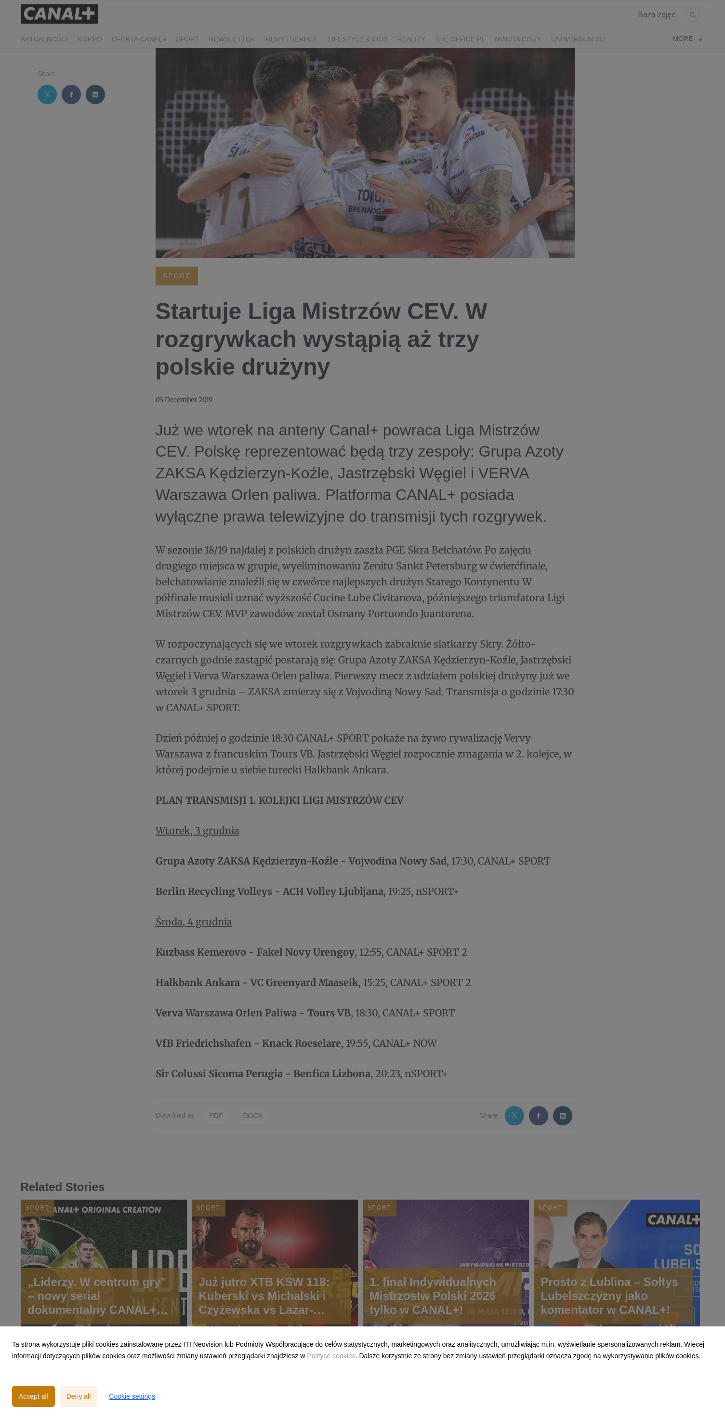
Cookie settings (132, 1396)
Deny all (78, 1396)
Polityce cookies (331, 1356)
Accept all (33, 1396)
